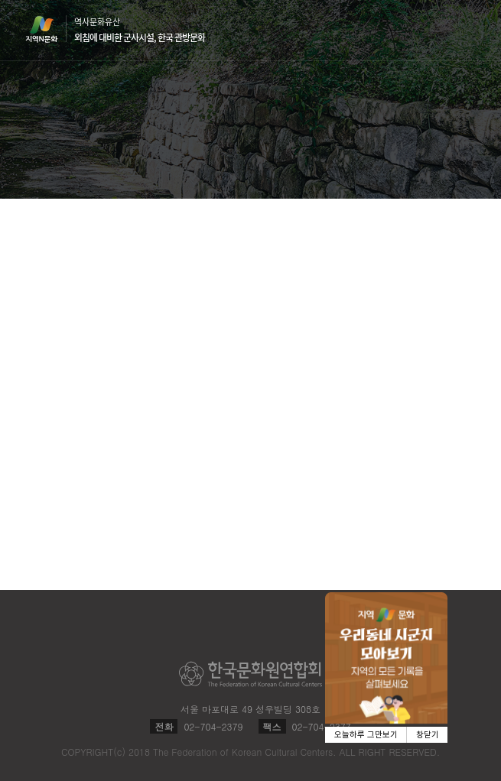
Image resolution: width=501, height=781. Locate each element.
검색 (437, 30)
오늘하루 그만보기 (366, 735)
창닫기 (427, 735)
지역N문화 (49, 29)
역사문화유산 (139, 29)
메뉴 (466, 29)
